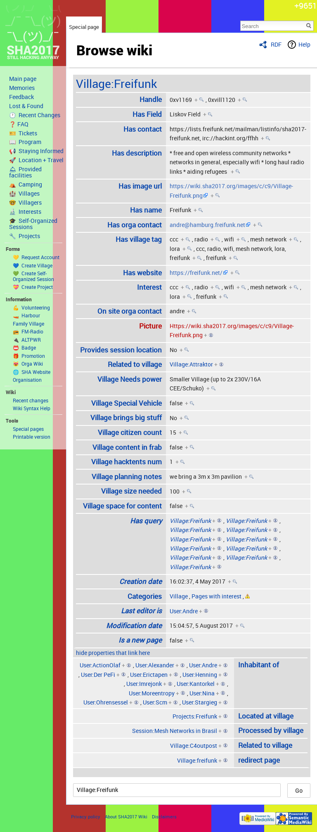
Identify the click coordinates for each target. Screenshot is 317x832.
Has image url (140, 186)
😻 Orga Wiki (28, 363)
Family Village (28, 323)
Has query (146, 520)
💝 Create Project (33, 287)
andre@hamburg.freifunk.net (207, 225)
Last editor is (141, 610)
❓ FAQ (18, 124)
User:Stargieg (199, 702)
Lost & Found (26, 106)
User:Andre (184, 611)
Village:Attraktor (191, 364)
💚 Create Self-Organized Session (33, 276)
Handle (151, 99)
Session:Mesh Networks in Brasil (174, 731)
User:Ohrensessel (105, 702)
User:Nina (202, 693)
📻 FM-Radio (28, 331)
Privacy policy (85, 816)
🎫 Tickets (23, 133)
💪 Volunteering (31, 307)
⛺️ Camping (25, 184)
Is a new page (140, 640)
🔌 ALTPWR (27, 339)
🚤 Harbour (26, 315)
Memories (22, 88)
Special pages (28, 428)
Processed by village (270, 730)
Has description (137, 153)
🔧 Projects (24, 236)
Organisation (27, 379)
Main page (22, 79)
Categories (145, 596)
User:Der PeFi (98, 674)
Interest (149, 287)
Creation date (140, 581)
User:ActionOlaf (100, 665)
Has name (146, 210)
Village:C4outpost (193, 745)
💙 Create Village (32, 265)
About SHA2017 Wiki (126, 816)
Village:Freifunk (116, 83)
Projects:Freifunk (195, 716)
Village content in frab (127, 447)
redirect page (259, 760)
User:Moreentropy (152, 693)
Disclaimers (164, 816)
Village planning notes (127, 476)
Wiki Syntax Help (31, 408)
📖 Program (25, 142)
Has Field (147, 114)
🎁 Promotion (29, 355)
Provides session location (121, 350)
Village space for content (122, 506)
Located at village (265, 716)
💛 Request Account (36, 257)
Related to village (135, 364)
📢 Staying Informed (36, 151)
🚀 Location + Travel (36, 160)
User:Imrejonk (144, 684)
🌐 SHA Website (31, 372)
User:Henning (199, 674)
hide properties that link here (113, 653)
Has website (142, 272)
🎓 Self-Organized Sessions (33, 224)
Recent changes (30, 400)
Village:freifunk (197, 760)
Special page (84, 27)
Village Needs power (129, 379)
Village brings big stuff (126, 417)
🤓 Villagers (25, 202)
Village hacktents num (126, 461)
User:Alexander (154, 665)
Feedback (21, 97)
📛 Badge (24, 347)
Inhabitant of (258, 664)
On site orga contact (129, 311)
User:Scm (155, 702)
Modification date (134, 625)
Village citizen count (130, 432)
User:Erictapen (149, 674)
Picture (150, 326)
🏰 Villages (24, 193)
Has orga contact (134, 224)
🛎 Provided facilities (25, 172)
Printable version (31, 436)
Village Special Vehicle (126, 403)
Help (304, 44)
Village (179, 596)
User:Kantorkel (196, 684)
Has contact (142, 129)
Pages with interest (216, 596)
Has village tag (139, 239)
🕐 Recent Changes (34, 115)
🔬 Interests (25, 211)
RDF (276, 44)
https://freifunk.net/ (196, 273)
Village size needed (131, 491)
